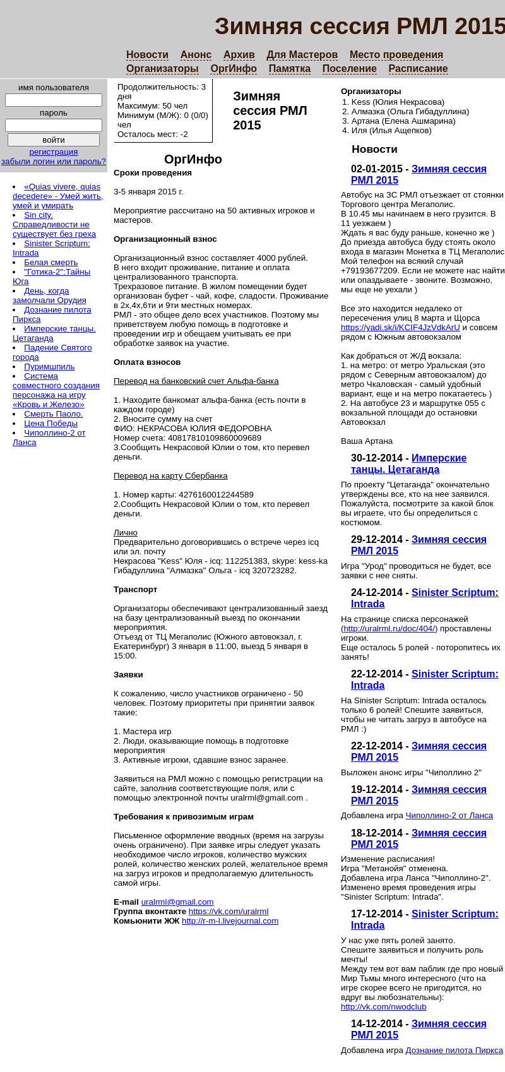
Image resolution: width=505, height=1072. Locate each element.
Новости (147, 54)
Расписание (418, 68)
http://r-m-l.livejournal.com (230, 921)
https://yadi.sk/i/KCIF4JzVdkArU (400, 327)
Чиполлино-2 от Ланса (450, 815)
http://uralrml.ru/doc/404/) (390, 628)
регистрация (53, 152)
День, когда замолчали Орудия (49, 295)
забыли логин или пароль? (53, 161)
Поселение (350, 68)
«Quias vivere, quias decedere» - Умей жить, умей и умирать (58, 196)
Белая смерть (51, 262)
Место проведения (396, 54)
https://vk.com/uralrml (229, 911)
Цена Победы (51, 423)
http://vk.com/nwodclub (384, 1006)
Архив (239, 54)
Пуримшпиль (49, 366)
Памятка (290, 68)
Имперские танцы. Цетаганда (408, 464)
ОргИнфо (233, 68)
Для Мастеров (302, 54)
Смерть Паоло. (53, 414)
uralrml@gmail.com (177, 902)
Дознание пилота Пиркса (455, 1050)
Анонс (196, 54)
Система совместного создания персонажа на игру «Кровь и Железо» (56, 390)
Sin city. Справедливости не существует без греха (54, 224)
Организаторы (162, 68)
